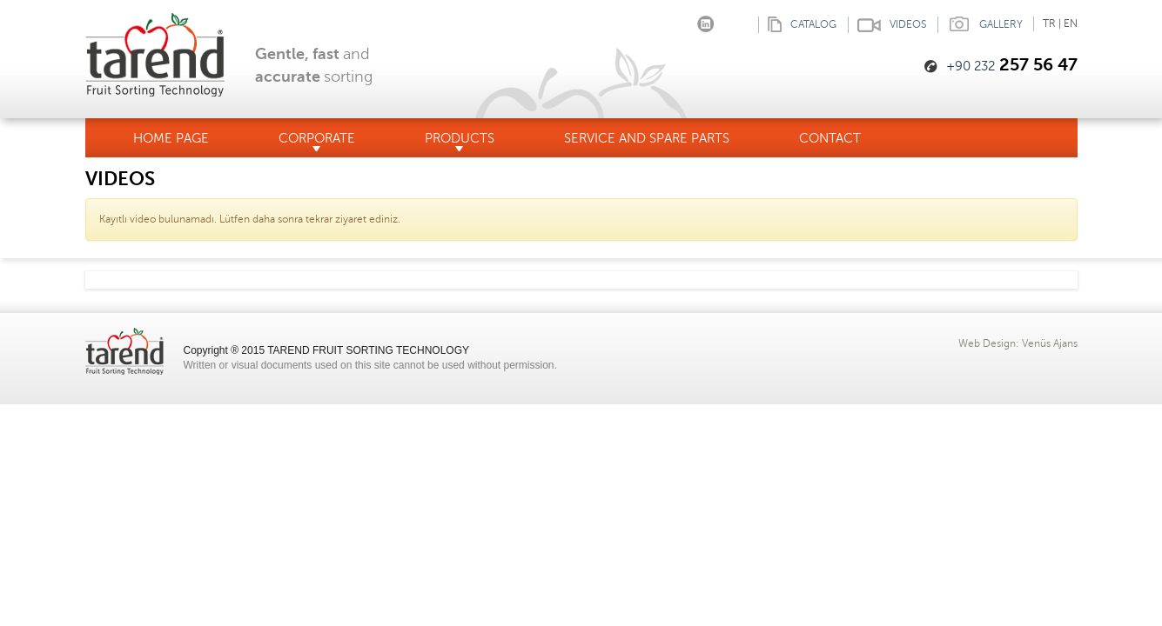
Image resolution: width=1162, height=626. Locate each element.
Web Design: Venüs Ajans (1018, 343)
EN (1071, 23)
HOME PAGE (171, 138)
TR (1049, 23)
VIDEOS (887, 25)
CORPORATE (317, 141)
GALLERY (980, 25)
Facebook (653, 20)
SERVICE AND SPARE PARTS (646, 138)
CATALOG (797, 25)
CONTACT (830, 138)
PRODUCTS (459, 141)
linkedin (705, 20)
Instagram (679, 20)
